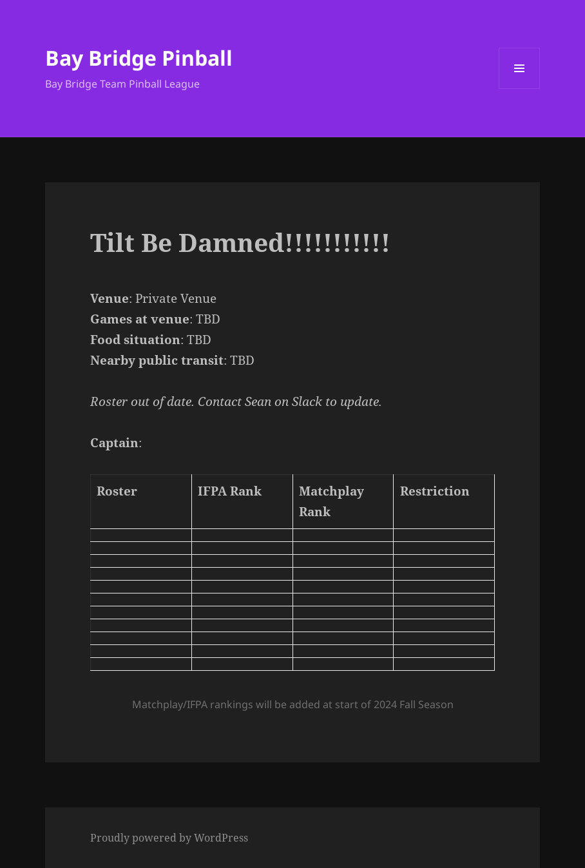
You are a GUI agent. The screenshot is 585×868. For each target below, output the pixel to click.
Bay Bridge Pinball (139, 58)
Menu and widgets (519, 88)
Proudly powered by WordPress (169, 838)
